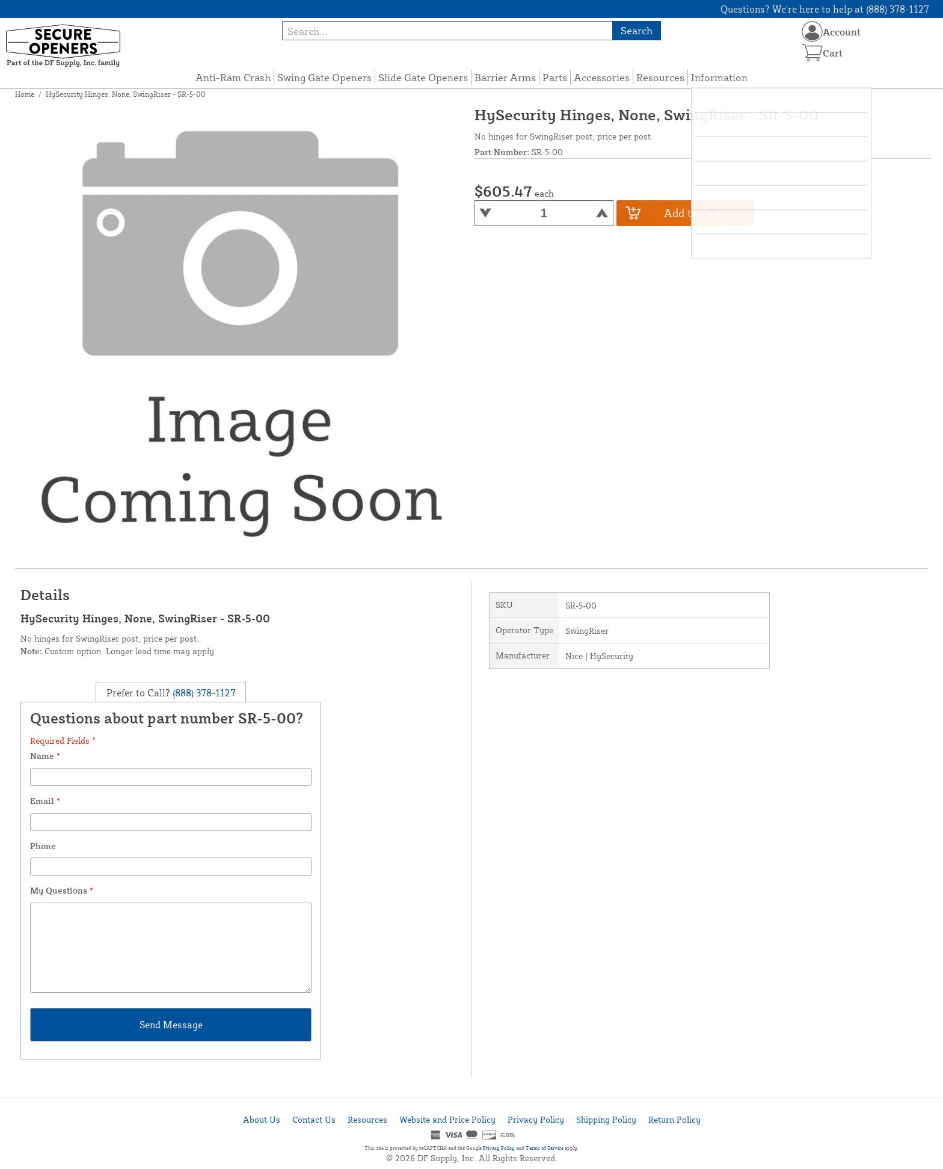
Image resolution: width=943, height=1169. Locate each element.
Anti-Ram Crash (233, 77)
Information (719, 77)
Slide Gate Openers (423, 77)
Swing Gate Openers (324, 77)
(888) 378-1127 (203, 692)
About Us (261, 1119)
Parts (554, 77)
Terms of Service (545, 1148)
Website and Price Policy (447, 1119)
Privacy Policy (536, 1119)
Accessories (602, 77)
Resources (660, 77)
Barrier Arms (505, 77)
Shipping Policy (606, 1119)
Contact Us (314, 1119)
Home (24, 94)
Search (637, 30)
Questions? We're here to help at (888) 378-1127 (824, 9)
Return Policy (674, 1119)
